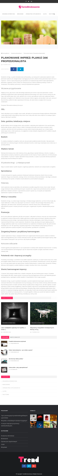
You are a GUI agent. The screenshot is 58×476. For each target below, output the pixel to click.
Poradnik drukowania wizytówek (18, 341)
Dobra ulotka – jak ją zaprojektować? (19, 367)
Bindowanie (20, 14)
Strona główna (5, 53)
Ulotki (45, 14)
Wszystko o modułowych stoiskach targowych (14, 420)
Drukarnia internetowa (8, 14)
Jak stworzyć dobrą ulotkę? (16, 358)
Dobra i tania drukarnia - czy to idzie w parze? (21, 350)
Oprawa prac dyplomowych (33, 14)
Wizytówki (6, 394)
